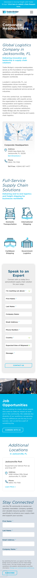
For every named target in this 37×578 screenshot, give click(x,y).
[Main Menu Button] (32, 12)
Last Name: (10, 306)
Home (4, 22)
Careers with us (13, 430)
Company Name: (12, 314)
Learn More (9, 487)
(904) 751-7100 (14, 162)
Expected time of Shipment (17, 345)
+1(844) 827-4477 (23, 166)
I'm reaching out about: (15, 291)
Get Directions (14, 156)
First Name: (11, 299)
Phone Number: (12, 330)
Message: (10, 353)
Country (9, 338)
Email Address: (12, 322)
